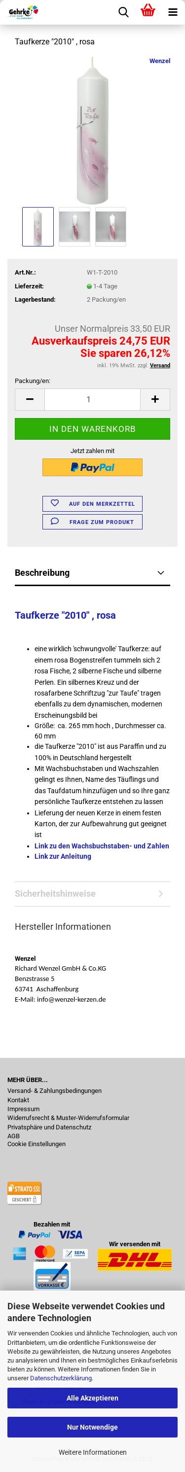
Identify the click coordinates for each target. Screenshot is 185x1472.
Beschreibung (42, 572)
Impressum (23, 1109)
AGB (13, 1136)
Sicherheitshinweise (55, 893)
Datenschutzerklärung (61, 1378)
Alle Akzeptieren (92, 1398)
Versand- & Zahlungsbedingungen (54, 1090)
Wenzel (159, 61)
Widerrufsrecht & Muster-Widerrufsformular (68, 1118)
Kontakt (18, 1100)
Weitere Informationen (93, 1452)
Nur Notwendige (92, 1427)
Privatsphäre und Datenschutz (49, 1127)
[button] (29, 399)
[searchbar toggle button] (123, 12)
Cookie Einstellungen (36, 1144)
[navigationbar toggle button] (172, 12)
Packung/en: (32, 381)
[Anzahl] (92, 399)
